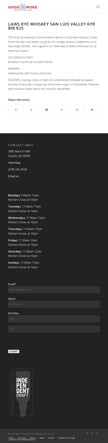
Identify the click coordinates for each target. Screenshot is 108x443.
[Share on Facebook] (16, 109)
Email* (12, 284)
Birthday (13, 313)
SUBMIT (14, 351)
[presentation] (34, 342)
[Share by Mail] (92, 109)
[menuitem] (98, 7)
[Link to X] (97, 433)
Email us (13, 176)
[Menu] (98, 7)
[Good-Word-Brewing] (45, 7)
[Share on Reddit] (77, 109)
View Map (14, 163)
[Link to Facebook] (92, 433)
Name (11, 298)
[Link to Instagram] (87, 433)
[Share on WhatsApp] (61, 109)
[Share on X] (31, 109)
